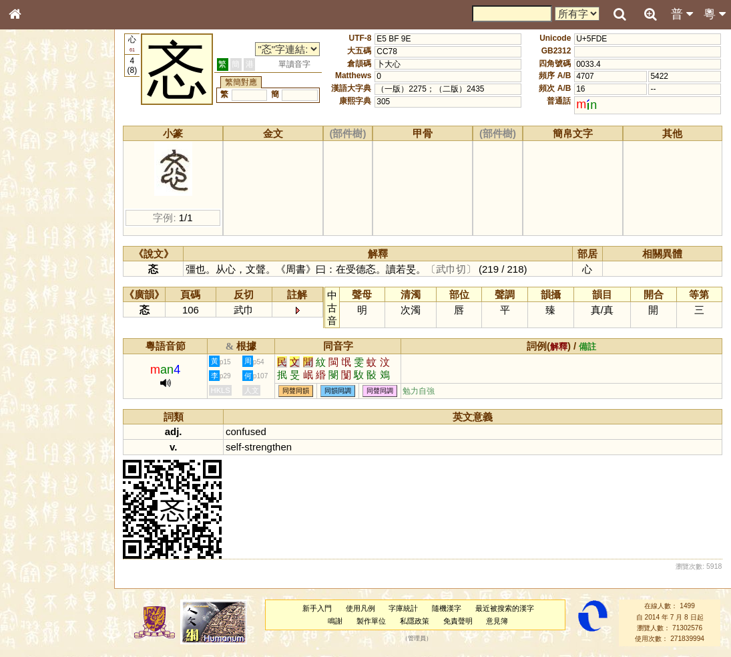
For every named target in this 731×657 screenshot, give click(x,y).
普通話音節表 (41, 363)
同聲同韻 (297, 391)
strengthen (269, 446)
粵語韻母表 (37, 286)
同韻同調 (339, 391)
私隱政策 (414, 621)
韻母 (45, 351)
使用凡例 (360, 608)
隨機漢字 (447, 608)
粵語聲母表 (37, 274)
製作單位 (372, 621)
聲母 (27, 351)
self (234, 446)
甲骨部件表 (37, 202)
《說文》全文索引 (49, 411)
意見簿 (498, 621)
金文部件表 (37, 215)
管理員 (417, 639)
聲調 (63, 351)
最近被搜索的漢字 (505, 608)
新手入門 (317, 608)
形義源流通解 (41, 227)
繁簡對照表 (37, 447)
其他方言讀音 (41, 375)
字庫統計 (404, 608)
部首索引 (33, 178)
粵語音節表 (37, 262)
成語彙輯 (33, 435)
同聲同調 (381, 391)
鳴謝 (335, 621)
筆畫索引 (33, 190)
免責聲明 (458, 621)
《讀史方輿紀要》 (49, 423)
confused (247, 431)
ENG (58, 147)
